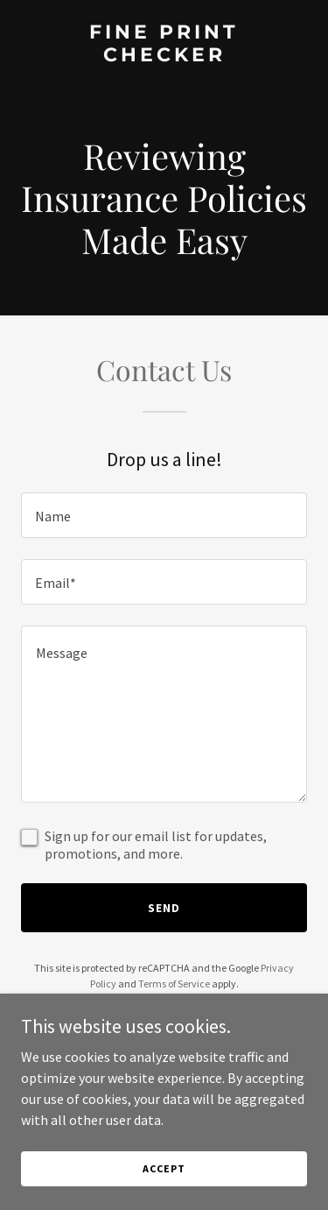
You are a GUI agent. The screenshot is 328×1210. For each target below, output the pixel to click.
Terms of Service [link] (174, 983)
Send (164, 908)
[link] (164, 56)
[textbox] (164, 515)
